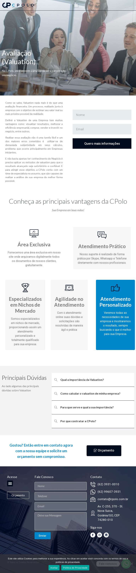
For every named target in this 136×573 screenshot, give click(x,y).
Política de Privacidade (75, 567)
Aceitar (54, 567)
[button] (76, 5)
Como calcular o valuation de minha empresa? (90, 393)
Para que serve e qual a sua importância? (87, 407)
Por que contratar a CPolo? (78, 421)
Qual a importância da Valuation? (82, 379)
